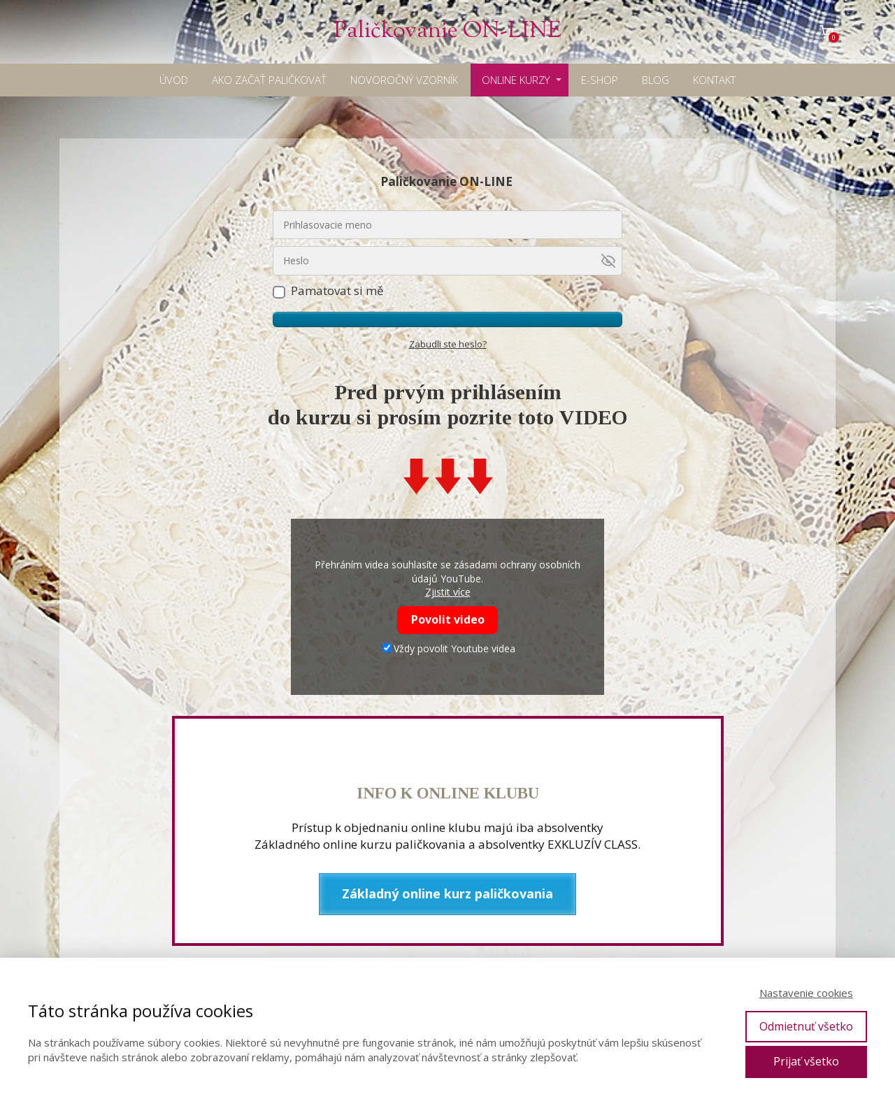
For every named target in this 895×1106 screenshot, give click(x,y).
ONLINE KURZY (516, 80)
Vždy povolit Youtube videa (448, 648)
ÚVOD (173, 80)
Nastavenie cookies (806, 993)
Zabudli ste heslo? (448, 344)
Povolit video (448, 619)
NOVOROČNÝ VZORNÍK (404, 80)
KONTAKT (714, 80)
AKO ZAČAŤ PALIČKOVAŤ (269, 80)
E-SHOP (599, 80)
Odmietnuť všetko (806, 1026)
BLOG (655, 80)
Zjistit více (448, 591)
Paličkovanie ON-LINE (447, 31)
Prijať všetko (806, 1061)
